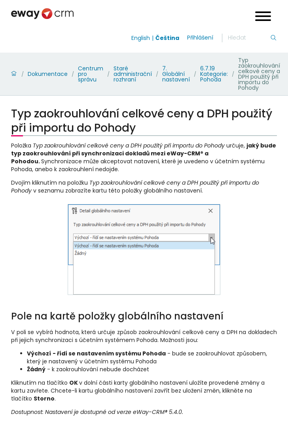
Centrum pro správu (90, 74)
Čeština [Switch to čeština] (167, 38)
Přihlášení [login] (200, 37)
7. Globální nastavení (176, 74)
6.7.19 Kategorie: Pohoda (214, 74)
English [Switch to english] (140, 38)
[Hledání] (249, 38)
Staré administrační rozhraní (133, 74)
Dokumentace (48, 74)
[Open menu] (263, 17)
